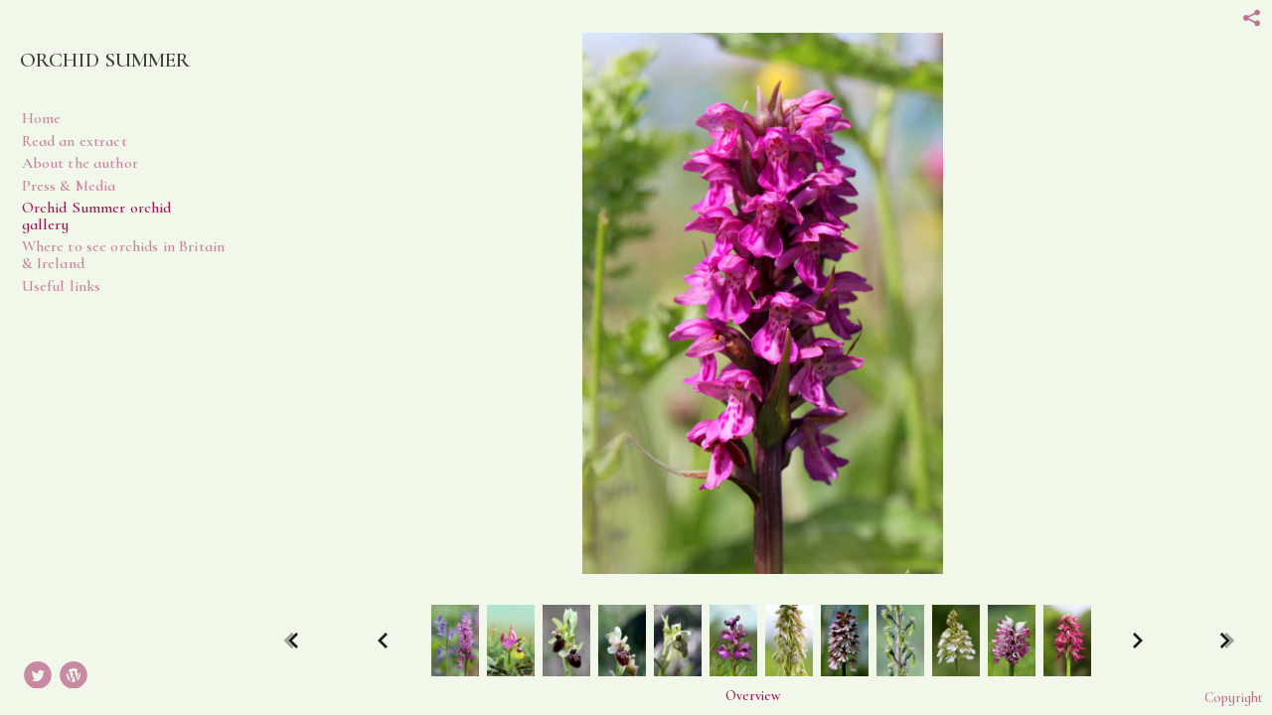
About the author (80, 163)
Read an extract (74, 141)
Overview (752, 696)
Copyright (1233, 697)
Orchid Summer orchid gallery (97, 216)
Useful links (61, 286)
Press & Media (69, 186)
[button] (752, 695)
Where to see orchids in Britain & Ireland (124, 254)
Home (42, 118)
